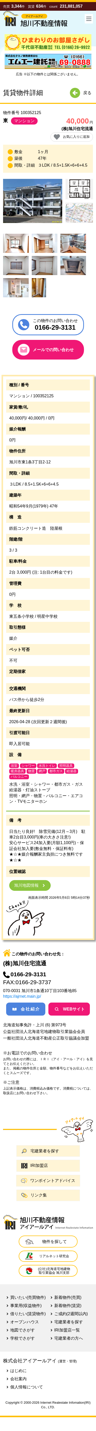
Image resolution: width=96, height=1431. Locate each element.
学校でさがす (22, 1338)
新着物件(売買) (68, 1297)
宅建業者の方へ (68, 1338)
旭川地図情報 (30, 885)
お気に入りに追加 (72, 137)
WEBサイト (69, 1009)
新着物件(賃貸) (68, 1305)
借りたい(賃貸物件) (28, 1314)
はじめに (18, 1370)
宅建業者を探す (40, 1151)
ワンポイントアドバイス (48, 1180)
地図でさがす (22, 1330)
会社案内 (18, 1379)
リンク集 (34, 1195)
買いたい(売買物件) (28, 1297)
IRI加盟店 (34, 1165)
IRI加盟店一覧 (67, 1330)
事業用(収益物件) (26, 1305)
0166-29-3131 (24, 974)
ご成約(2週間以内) (71, 1314)
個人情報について (26, 1387)
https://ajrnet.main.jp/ (22, 996)
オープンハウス (24, 1322)
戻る (80, 93)
